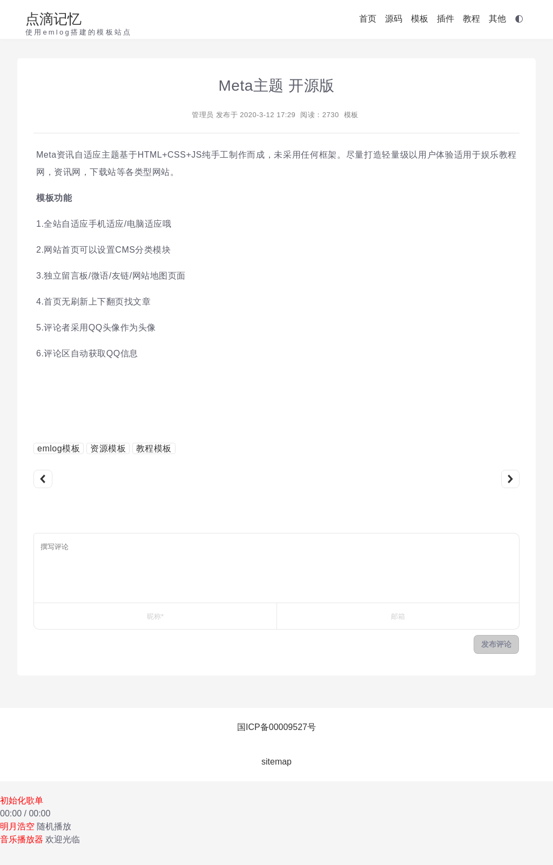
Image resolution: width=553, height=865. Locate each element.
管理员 (203, 115)
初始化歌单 (21, 800)
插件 (445, 18)
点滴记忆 (53, 19)
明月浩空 (17, 826)
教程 (471, 18)
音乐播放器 (21, 839)
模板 (419, 18)
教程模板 (154, 448)
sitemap (276, 761)
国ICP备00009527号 (276, 727)
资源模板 (108, 448)
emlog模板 (58, 448)
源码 (393, 18)
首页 (367, 18)
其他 (497, 18)
